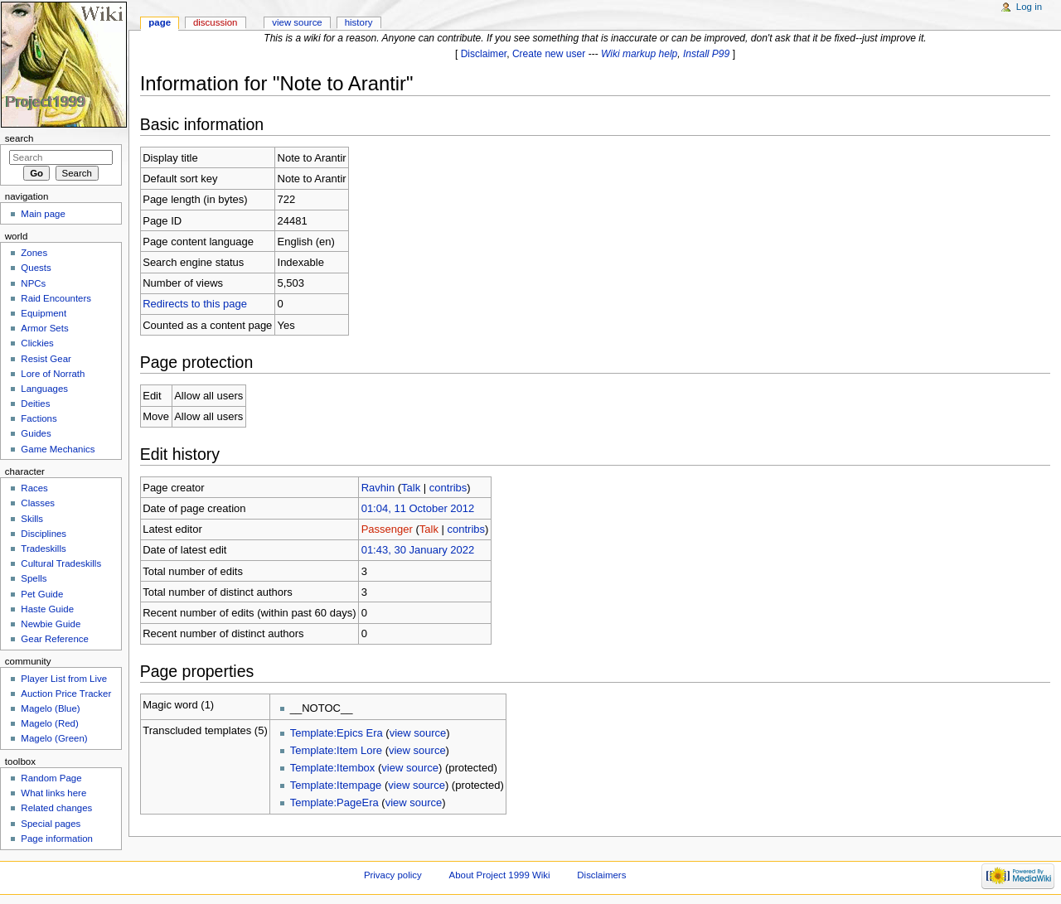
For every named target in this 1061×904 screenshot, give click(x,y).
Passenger (387, 529)
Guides (36, 433)
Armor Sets (44, 328)
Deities (35, 403)
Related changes (56, 808)
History (359, 22)
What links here (53, 793)
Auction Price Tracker (66, 694)
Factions (38, 418)
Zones (34, 253)
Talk (410, 487)
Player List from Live (64, 679)
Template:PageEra (334, 802)
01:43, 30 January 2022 (418, 550)
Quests (36, 268)
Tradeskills (43, 549)
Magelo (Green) (54, 738)
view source (418, 733)
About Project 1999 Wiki (499, 875)
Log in (1029, 7)
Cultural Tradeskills (61, 563)
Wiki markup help (639, 54)
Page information (57, 839)
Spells (33, 578)
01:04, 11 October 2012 (418, 508)
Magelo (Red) (49, 723)
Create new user (548, 54)
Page (159, 22)
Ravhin (378, 487)
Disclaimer (484, 54)
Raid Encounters (56, 298)
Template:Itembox (332, 767)
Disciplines (43, 534)
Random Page (51, 778)
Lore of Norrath (53, 374)
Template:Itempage (336, 785)
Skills (32, 519)
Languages (44, 389)
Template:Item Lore (336, 750)
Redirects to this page (195, 303)
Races (34, 488)
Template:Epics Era (336, 733)
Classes (38, 503)
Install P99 (706, 54)
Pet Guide (42, 594)
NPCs (33, 283)
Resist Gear (45, 359)
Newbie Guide (50, 624)
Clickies (37, 343)
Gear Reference (55, 639)
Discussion (215, 22)
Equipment (43, 313)
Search (19, 138)
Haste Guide (47, 609)
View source (297, 22)
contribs (448, 487)
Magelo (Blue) (50, 708)
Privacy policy (393, 875)
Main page (43, 214)
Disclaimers (601, 875)
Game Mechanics (57, 449)
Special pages (50, 824)
